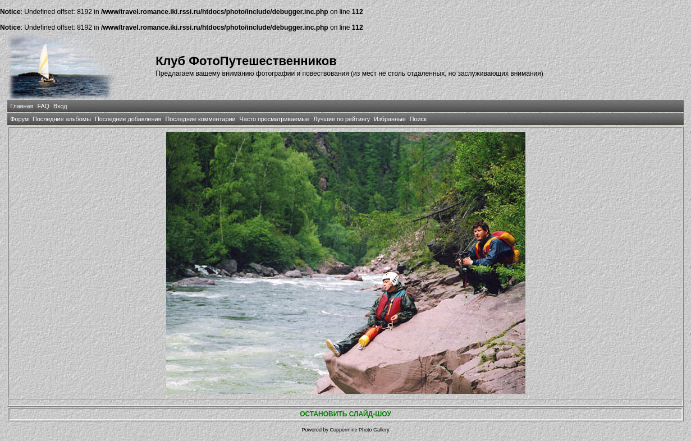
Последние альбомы (62, 119)
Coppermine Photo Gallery (359, 430)
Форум (19, 119)
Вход (60, 106)
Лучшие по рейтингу (341, 119)
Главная (21, 106)
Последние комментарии (200, 119)
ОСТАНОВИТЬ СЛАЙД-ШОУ (345, 414)
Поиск (418, 119)
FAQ (43, 106)
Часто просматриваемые (274, 119)
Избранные (389, 119)
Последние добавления (128, 119)
